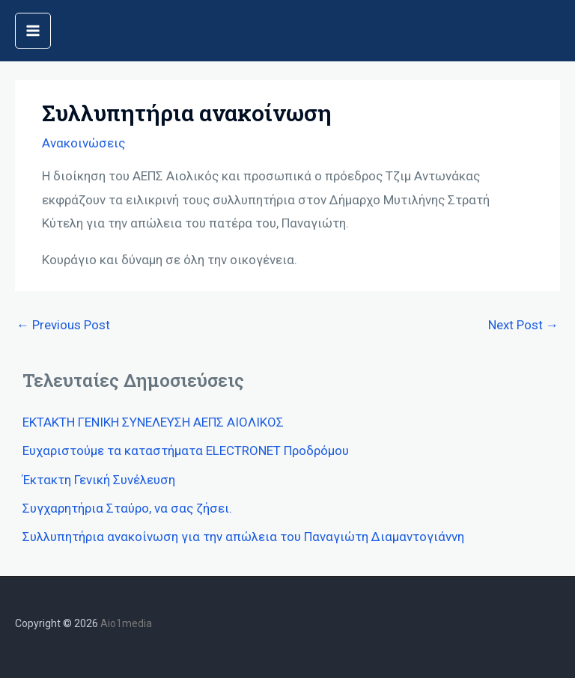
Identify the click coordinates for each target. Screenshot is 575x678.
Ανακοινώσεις (83, 142)
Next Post (523, 324)
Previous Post (63, 324)
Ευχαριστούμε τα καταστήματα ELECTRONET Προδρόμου (185, 450)
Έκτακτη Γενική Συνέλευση (98, 479)
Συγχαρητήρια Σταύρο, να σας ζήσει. (127, 508)
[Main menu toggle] (33, 31)
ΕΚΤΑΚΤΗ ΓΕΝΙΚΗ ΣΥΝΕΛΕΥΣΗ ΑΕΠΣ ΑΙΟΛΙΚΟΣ (153, 422)
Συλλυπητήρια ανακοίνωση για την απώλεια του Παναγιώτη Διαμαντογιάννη (243, 536)
